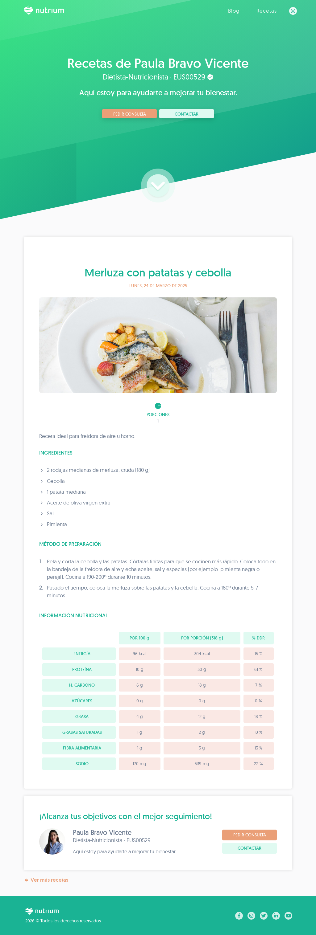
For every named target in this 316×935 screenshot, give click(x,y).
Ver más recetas (46, 880)
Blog (233, 10)
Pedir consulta (129, 114)
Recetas (266, 10)
